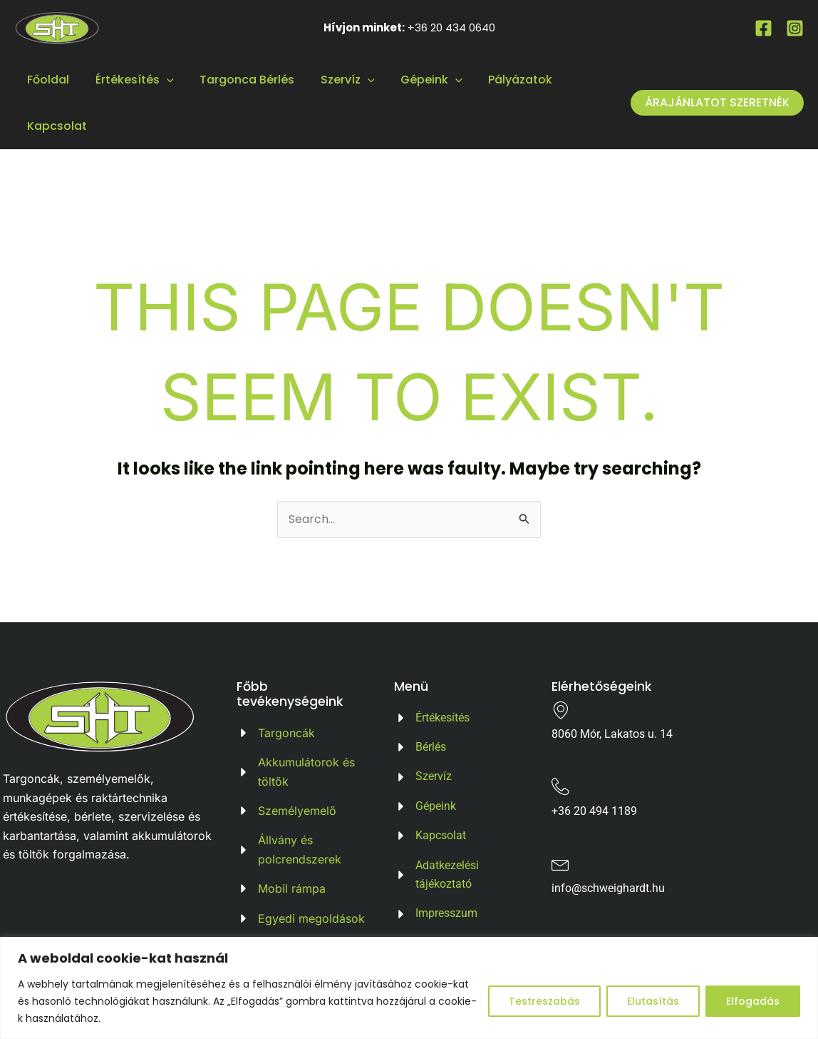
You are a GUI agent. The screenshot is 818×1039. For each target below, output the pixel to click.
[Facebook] (763, 28)
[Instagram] (795, 28)
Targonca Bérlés (239, 79)
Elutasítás (653, 1001)
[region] (409, 988)
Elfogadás (753, 1001)
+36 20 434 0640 (451, 27)
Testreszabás (544, 1001)
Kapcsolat (56, 126)
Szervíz (336, 79)
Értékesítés (129, 79)
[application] (162, 79)
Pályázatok (502, 79)
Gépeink (416, 79)
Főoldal (47, 79)
